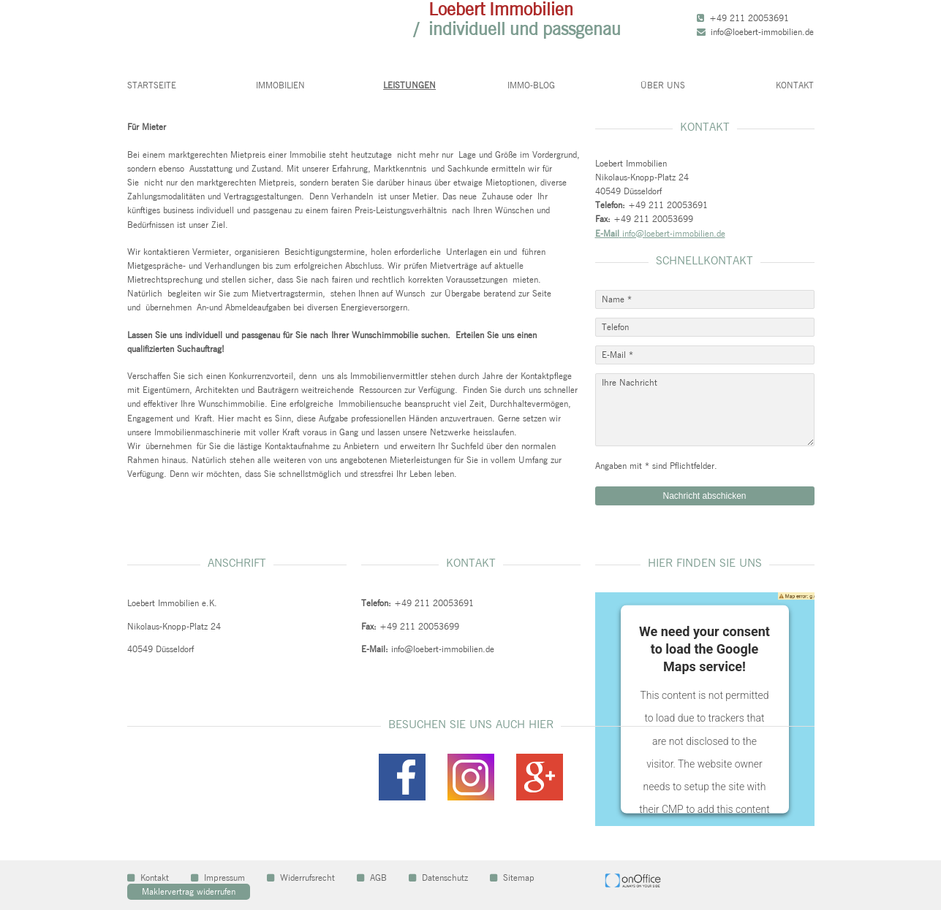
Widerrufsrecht (301, 877)
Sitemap (512, 877)
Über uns (662, 85)
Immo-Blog (531, 85)
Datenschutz (438, 877)
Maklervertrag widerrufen (188, 891)
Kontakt (795, 85)
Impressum (218, 877)
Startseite (151, 85)
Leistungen (409, 85)
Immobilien (280, 85)
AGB (372, 877)
